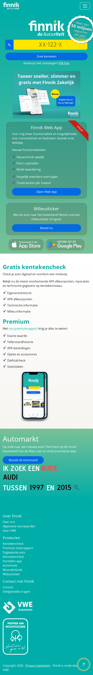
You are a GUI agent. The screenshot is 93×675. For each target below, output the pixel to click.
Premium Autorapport (18, 548)
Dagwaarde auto (14, 552)
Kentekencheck (13, 544)
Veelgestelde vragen (16, 592)
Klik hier (64, 63)
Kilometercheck (13, 557)
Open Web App (46, 192)
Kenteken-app (12, 561)
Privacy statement (38, 666)
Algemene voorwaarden (19, 526)
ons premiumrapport (23, 329)
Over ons (9, 522)
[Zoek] (76, 487)
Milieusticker (11, 574)
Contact (8, 587)
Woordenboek (12, 570)
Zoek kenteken (46, 56)
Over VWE (9, 531)
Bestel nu (46, 228)
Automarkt (10, 565)
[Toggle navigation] (85, 6)
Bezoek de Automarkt (23, 460)
